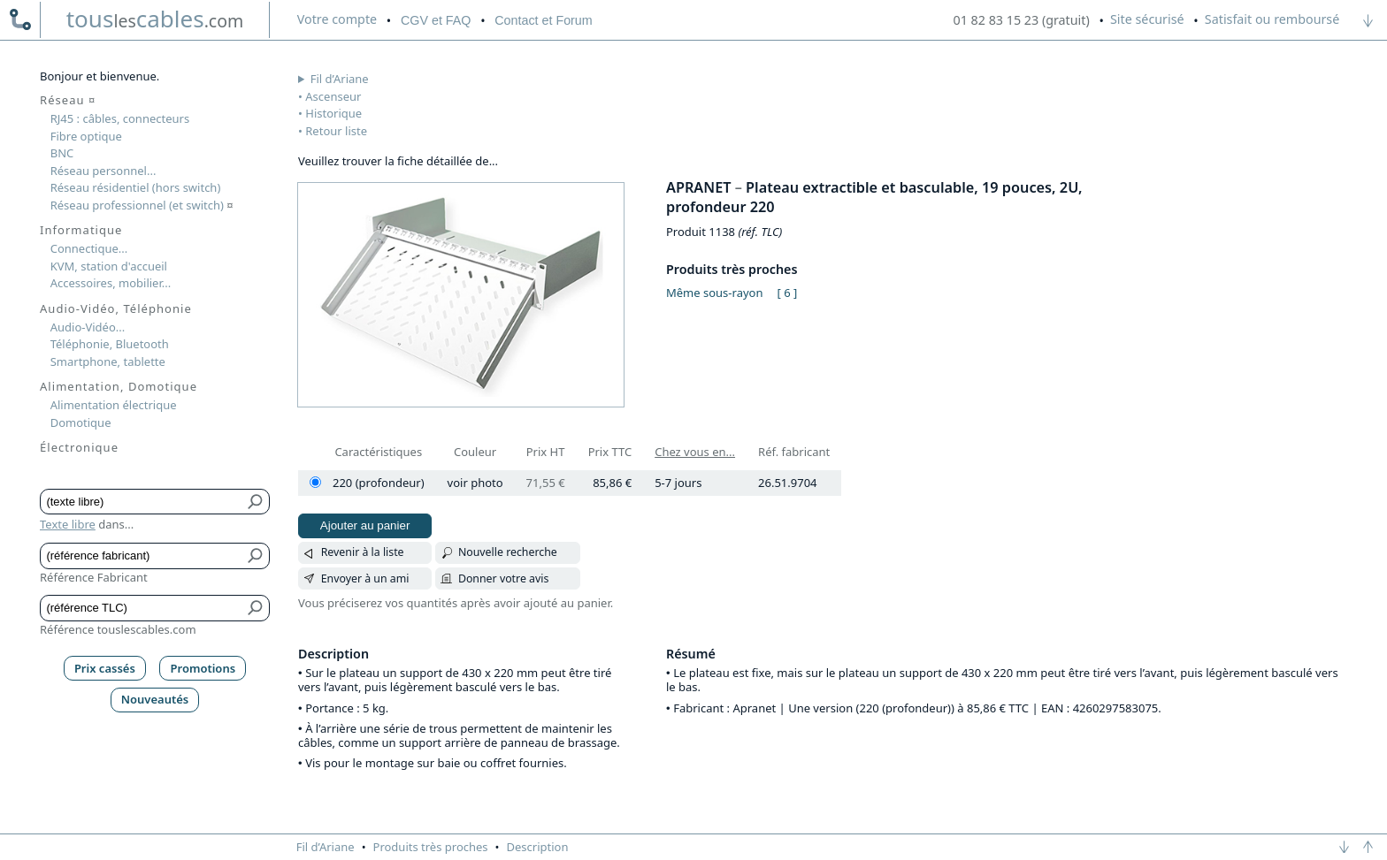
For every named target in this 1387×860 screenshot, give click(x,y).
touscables (155, 18)
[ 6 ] (788, 293)
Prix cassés (104, 668)
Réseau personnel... (103, 171)
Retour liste (336, 131)
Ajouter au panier (365, 525)
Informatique (81, 230)
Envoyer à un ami (365, 578)
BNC (62, 153)
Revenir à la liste (362, 551)
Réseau (68, 100)
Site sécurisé (1147, 19)
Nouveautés (155, 699)
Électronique (79, 447)
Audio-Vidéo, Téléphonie (116, 308)
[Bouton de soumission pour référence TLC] (256, 608)
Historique (333, 113)
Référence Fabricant (94, 577)
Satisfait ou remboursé (1272, 19)
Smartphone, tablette (107, 361)
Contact (543, 20)
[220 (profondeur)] (315, 482)
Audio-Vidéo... (88, 327)
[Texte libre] (142, 502)
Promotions (203, 668)
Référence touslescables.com (118, 629)
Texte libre (68, 524)
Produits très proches (430, 847)
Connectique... (89, 248)
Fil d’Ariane (339, 79)
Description (538, 847)
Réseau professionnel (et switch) (142, 205)
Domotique (80, 422)
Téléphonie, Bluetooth (109, 344)
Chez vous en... (695, 452)
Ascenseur (333, 96)
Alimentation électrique (113, 405)
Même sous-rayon (714, 293)
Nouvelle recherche (507, 551)
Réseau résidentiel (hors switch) (135, 187)
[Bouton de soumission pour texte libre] (256, 502)
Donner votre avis (503, 578)
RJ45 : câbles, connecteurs (119, 118)
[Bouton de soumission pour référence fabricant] (256, 556)
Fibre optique (86, 136)
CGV (436, 20)
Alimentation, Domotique (118, 386)
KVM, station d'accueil (108, 266)
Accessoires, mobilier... (110, 283)
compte (337, 19)
